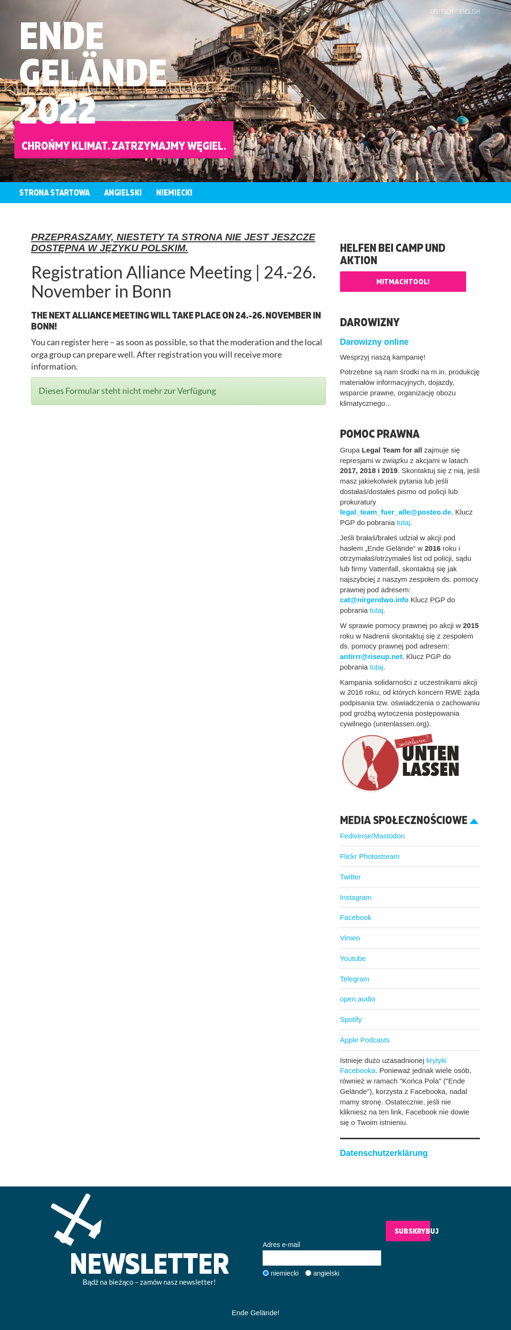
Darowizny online (374, 342)
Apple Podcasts (365, 1040)
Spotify (351, 1019)
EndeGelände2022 (93, 72)
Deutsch (441, 11)
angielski (326, 1273)
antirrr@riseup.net (371, 656)
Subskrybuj (412, 1231)
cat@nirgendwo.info (374, 600)
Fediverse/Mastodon (372, 836)
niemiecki (284, 1273)
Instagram (356, 897)
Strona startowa (54, 192)
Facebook (356, 917)
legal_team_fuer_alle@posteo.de (395, 512)
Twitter (350, 877)
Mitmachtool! (402, 281)
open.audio (357, 999)
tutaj (403, 522)
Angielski (123, 192)
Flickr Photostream (370, 856)
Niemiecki (174, 192)
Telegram (355, 979)
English (469, 11)
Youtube (353, 958)
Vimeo (350, 938)
